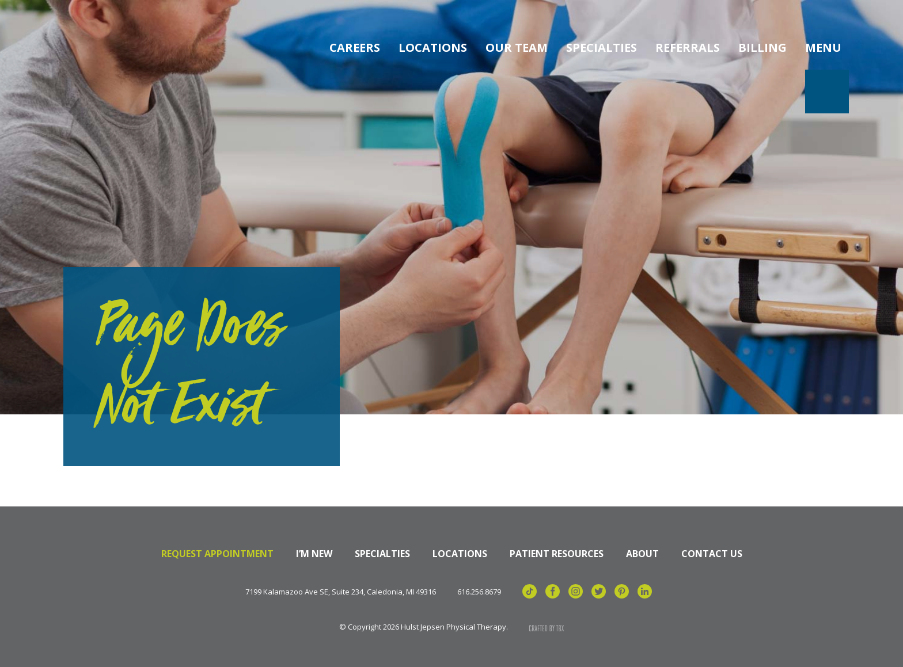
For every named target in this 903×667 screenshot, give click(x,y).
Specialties (601, 47)
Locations (433, 47)
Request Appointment (217, 553)
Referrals (687, 47)
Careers (354, 47)
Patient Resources (557, 553)
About (642, 553)
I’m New (314, 553)
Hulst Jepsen (109, 48)
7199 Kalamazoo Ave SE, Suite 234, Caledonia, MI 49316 (340, 592)
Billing (762, 47)
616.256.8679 (479, 592)
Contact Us (711, 553)
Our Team (516, 47)
